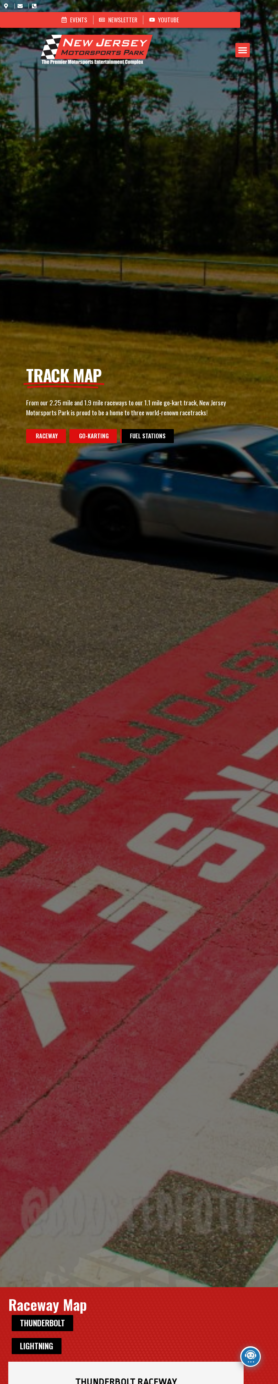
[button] (154, 38)
